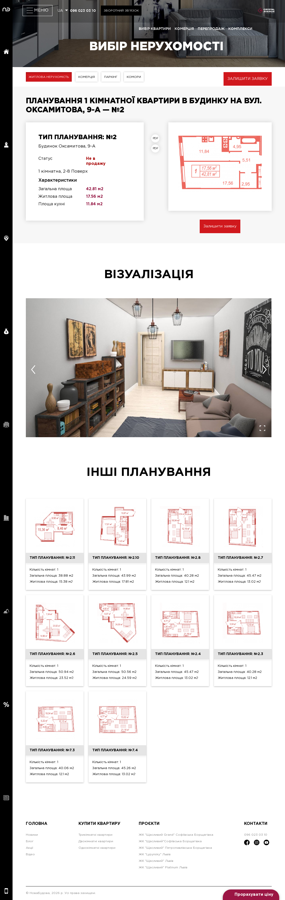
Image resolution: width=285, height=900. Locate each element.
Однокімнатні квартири (97, 847)
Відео (30, 854)
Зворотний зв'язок (121, 10)
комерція (184, 29)
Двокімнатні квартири (96, 841)
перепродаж (211, 29)
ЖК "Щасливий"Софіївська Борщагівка (170, 841)
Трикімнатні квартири (95, 834)
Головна (36, 824)
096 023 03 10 (83, 11)
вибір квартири (155, 29)
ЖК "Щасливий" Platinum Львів (163, 867)
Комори (134, 77)
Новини (32, 834)
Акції (29, 847)
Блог (30, 841)
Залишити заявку (248, 78)
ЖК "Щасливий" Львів (156, 861)
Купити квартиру (99, 824)
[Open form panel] (251, 894)
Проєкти (149, 824)
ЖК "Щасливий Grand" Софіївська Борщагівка (176, 834)
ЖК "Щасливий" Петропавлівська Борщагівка (175, 847)
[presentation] (33, 370)
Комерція (87, 77)
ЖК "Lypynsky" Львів (155, 854)
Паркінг (111, 77)
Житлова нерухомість (49, 77)
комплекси (240, 29)
